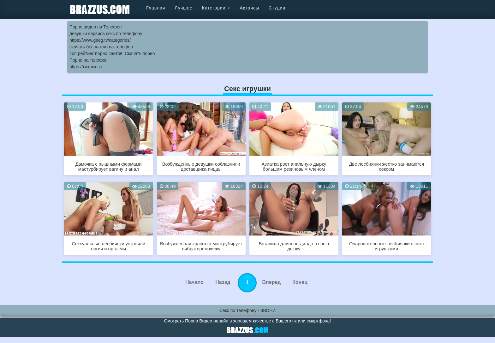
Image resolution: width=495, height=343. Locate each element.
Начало (194, 282)
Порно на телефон (88, 60)
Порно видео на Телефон (95, 26)
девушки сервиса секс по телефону (105, 33)
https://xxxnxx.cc (85, 66)
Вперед (271, 282)
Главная (155, 7)
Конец (299, 282)
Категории (216, 7)
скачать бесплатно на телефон (101, 46)
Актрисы (249, 7)
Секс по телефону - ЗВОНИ (247, 310)
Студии (277, 7)
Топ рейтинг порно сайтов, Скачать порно (112, 53)
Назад (222, 282)
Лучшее (183, 7)
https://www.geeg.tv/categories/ (100, 40)
